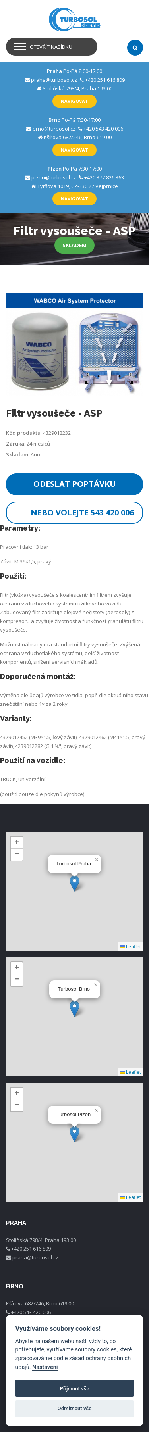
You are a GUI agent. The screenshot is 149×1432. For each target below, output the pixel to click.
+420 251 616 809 (105, 79)
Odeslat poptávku (74, 484)
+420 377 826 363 (104, 177)
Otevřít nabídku (51, 46)
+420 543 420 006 (103, 128)
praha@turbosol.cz (54, 79)
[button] (74, 883)
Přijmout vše (74, 1389)
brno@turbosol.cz (54, 128)
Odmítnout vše (75, 1408)
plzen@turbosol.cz (53, 177)
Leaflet (130, 946)
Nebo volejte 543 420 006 (82, 512)
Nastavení (45, 1367)
